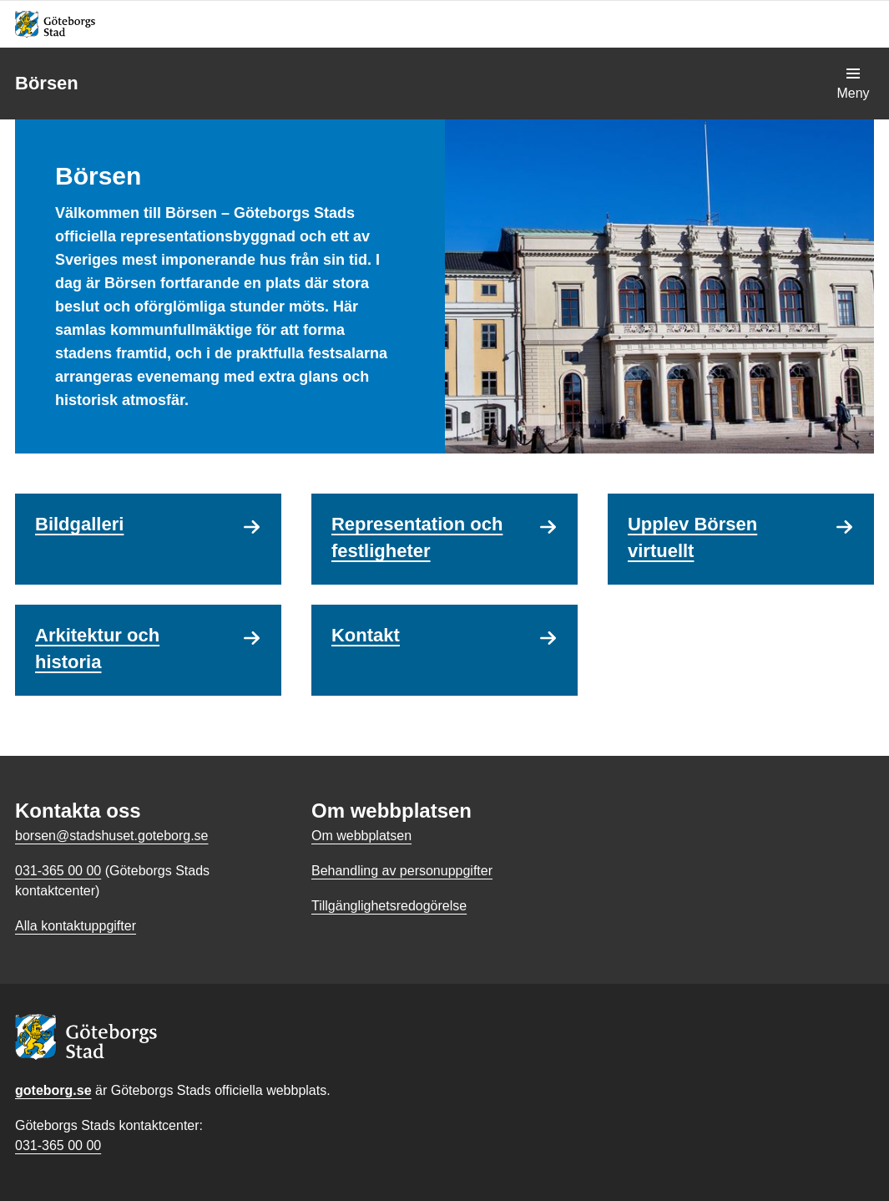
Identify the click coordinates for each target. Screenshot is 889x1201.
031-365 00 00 (58, 1145)
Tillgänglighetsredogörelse (389, 906)
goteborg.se (53, 1090)
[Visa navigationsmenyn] (853, 83)
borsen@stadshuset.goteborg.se (112, 836)
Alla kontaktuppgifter (75, 926)
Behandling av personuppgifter (401, 871)
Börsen (46, 83)
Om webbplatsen (361, 836)
